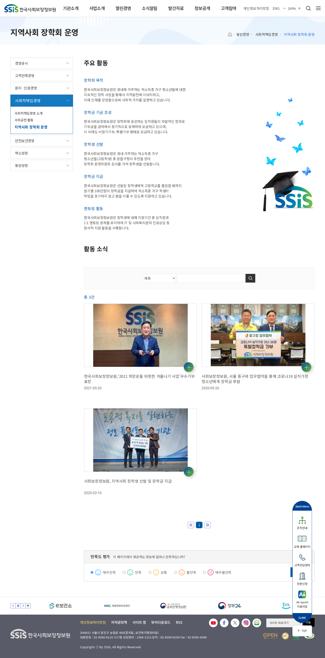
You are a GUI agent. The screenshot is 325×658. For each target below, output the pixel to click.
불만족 (191, 572)
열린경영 (123, 8)
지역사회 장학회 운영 (31, 127)
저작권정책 (119, 622)
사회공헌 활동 (24, 120)
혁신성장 (21, 153)
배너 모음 (28, 605)
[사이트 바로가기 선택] (284, 622)
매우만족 (109, 572)
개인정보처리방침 (256, 8)
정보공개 (202, 8)
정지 (18, 605)
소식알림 (149, 8)
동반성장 (21, 165)
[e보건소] (60, 605)
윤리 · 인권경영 (26, 87)
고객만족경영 (24, 75)
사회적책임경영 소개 (29, 113)
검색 (308, 8)
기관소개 (70, 8)
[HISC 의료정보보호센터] (117, 605)
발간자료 (176, 8)
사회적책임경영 (266, 34)
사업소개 (97, 8)
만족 (138, 572)
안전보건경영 (24, 140)
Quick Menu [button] (302, 506)
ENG (276, 8)
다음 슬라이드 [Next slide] (23, 605)
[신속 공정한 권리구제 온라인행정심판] (173, 605)
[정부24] (230, 605)
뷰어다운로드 (161, 622)
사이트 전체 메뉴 (318, 8)
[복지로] (286, 605)
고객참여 (228, 8)
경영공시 (21, 63)
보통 (164, 572)
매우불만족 (223, 572)
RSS (179, 622)
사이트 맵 (139, 622)
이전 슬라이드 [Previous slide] (13, 605)
